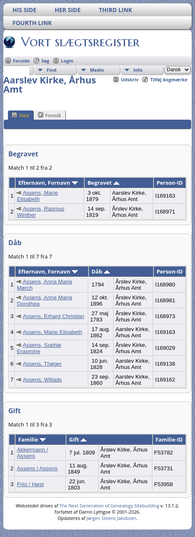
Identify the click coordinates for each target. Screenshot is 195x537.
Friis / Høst (30, 484)
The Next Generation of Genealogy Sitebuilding (109, 505)
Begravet (104, 182)
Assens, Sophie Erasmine (39, 348)
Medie (97, 70)
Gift (78, 439)
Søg (45, 61)
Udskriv (129, 79)
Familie (32, 439)
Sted (20, 115)
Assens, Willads (42, 379)
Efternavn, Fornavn (48, 182)
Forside (21, 61)
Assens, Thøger (42, 364)
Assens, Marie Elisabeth (37, 196)
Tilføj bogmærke (169, 79)
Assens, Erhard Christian (53, 316)
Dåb (101, 271)
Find (52, 70)
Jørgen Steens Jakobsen (111, 518)
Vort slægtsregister (80, 41)
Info (137, 70)
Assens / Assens (37, 468)
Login (67, 61)
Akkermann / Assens (32, 453)
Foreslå (49, 115)
